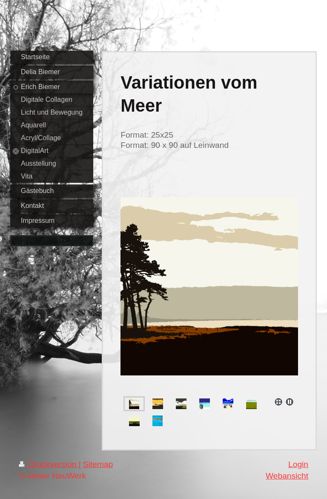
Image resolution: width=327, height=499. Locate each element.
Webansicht (287, 475)
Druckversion (49, 464)
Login (298, 464)
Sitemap (98, 464)
